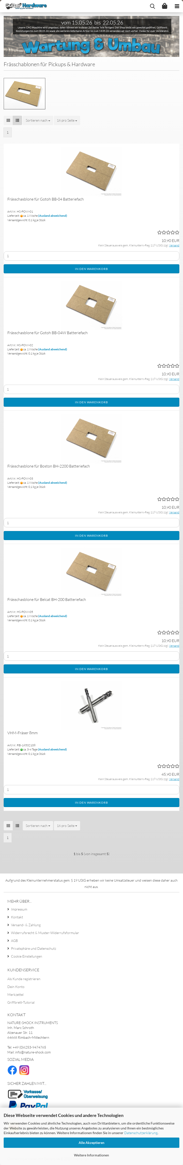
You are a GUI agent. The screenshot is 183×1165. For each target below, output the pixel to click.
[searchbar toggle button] (152, 6)
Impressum (19, 909)
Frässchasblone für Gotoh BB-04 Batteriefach (45, 199)
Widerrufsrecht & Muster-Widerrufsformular (45, 933)
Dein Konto (15, 987)
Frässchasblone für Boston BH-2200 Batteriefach (48, 466)
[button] (8, 120)
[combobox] (38, 120)
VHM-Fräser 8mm (22, 732)
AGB (14, 940)
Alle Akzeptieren (91, 1142)
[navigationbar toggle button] (177, 6)
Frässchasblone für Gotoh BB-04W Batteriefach (47, 332)
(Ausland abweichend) (52, 215)
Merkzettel (15, 994)
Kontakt (17, 917)
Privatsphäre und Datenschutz (33, 948)
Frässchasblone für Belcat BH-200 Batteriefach (46, 599)
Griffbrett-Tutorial (21, 1002)
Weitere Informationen (91, 1155)
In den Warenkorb (91, 269)
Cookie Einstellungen (26, 956)
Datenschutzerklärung (141, 1133)
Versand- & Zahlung (26, 925)
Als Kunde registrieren (23, 979)
